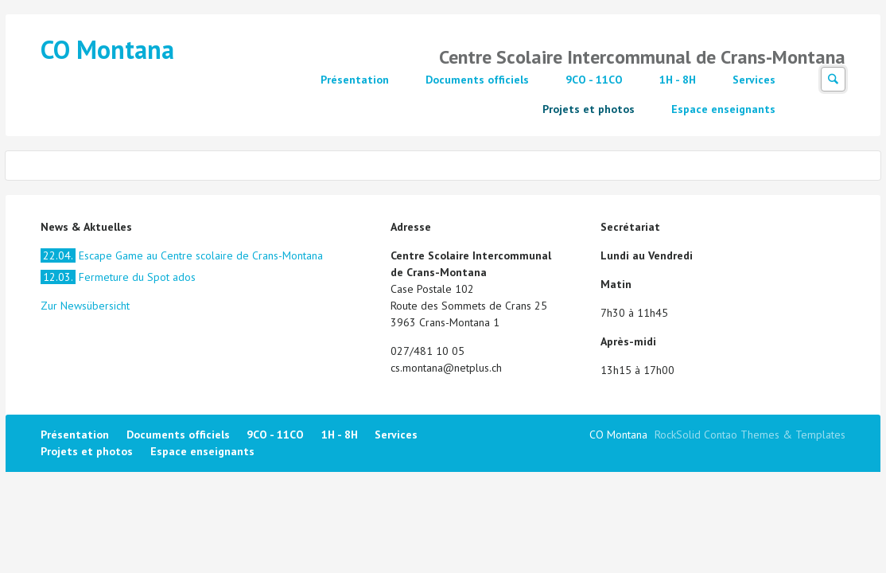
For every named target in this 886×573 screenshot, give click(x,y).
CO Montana (107, 49)
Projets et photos (588, 109)
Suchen (833, 79)
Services (754, 79)
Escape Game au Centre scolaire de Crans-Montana (182, 255)
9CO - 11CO (594, 79)
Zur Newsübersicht (85, 305)
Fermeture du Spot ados (118, 277)
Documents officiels (477, 79)
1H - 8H (677, 79)
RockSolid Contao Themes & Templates (750, 434)
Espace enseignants (723, 109)
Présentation (355, 79)
